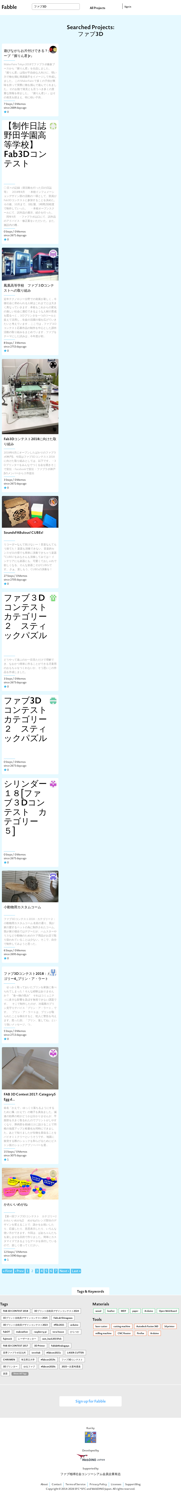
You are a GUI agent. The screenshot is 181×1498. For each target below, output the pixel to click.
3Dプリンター (10, 1367)
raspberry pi (40, 1332)
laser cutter (101, 1326)
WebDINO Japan (101, 1489)
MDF (123, 1311)
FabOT (6, 1332)
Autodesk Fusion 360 (147, 1326)
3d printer (169, 1326)
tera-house (58, 1332)
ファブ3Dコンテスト (72, 1360)
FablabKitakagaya (60, 1346)
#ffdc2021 (59, 1325)
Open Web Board (168, 1311)
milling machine (103, 1333)
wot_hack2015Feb (51, 1339)
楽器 (5, 1374)
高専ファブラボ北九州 (14, 1353)
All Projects (97, 8)
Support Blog (133, 1484)
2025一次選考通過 (71, 1367)
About (44, 1484)
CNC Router (124, 1333)
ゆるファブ (29, 1367)
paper (135, 1311)
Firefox (140, 1333)
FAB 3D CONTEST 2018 (15, 1311)
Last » (76, 1271)
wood (98, 1311)
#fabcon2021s (53, 1353)
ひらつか (74, 1332)
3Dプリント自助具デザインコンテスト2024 (56, 1311)
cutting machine (122, 1326)
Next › (64, 1271)
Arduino (148, 1311)
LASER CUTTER (75, 1353)
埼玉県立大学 (28, 1360)
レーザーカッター (27, 1339)
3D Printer (39, 1346)
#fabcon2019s (48, 1360)
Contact (56, 1484)
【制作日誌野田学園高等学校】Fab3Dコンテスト (25, 145)
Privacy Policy (98, 1484)
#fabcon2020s (48, 1367)
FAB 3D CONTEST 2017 (15, 1346)
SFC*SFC (80, 1489)
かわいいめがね (16, 1205)
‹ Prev (19, 1271)
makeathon (22, 1332)
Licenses (116, 1484)
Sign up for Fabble (90, 1402)
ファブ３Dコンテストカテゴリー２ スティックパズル (25, 617)
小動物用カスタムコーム (22, 907)
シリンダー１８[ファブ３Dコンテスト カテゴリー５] (25, 808)
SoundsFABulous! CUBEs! (23, 533)
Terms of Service (75, 1484)
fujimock (7, 1339)
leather (111, 1311)
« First (7, 1271)
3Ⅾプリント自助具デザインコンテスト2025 (25, 1318)
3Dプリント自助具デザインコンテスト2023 (25, 1325)
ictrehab (36, 1353)
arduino (74, 1325)
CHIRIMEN (9, 1360)
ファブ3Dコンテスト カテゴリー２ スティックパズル (26, 720)
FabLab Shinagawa (63, 1318)
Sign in (127, 7)
